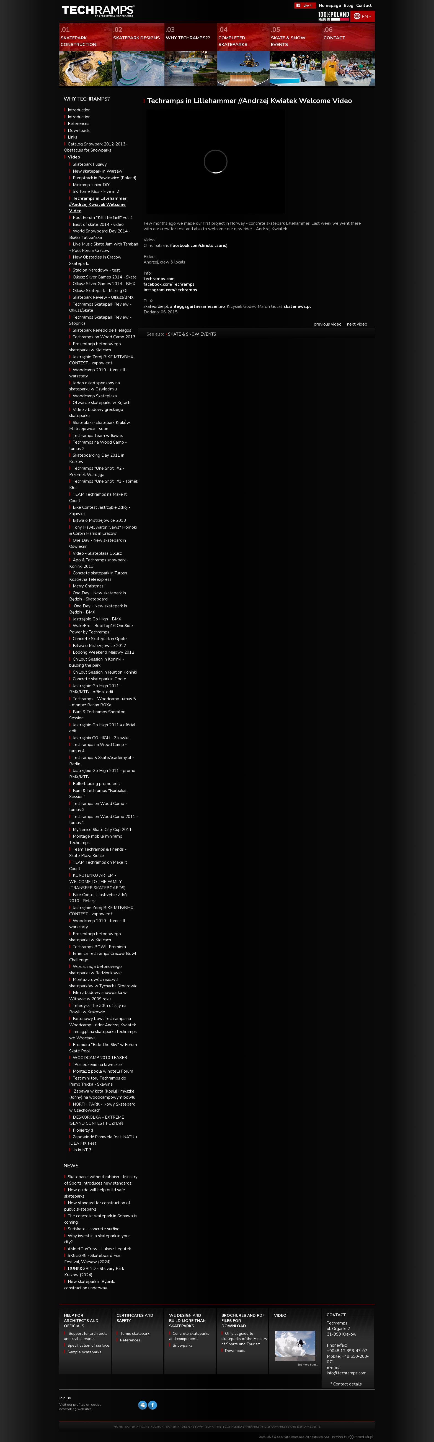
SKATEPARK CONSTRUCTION (144, 1427)
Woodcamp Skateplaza (95, 396)
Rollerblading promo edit (96, 783)
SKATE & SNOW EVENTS (192, 334)
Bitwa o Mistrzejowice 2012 (99, 645)
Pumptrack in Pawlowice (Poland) (104, 178)
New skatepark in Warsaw (97, 171)
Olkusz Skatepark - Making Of (100, 290)
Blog (348, 5)
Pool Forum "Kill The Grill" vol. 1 (103, 217)
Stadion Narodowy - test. (97, 270)
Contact (364, 5)
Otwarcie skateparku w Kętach (101, 402)
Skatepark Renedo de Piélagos (102, 330)
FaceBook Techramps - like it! (305, 5)
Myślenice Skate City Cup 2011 (102, 829)
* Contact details (346, 1384)
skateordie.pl (156, 306)
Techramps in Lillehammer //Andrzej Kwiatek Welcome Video (97, 205)
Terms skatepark (134, 1333)
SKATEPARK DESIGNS (180, 1427)
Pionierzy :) (83, 1130)
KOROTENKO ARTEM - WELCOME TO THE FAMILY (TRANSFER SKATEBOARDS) (97, 882)
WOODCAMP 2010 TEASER (100, 1057)
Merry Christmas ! (89, 586)
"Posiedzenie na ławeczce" (98, 1064)
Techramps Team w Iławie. (98, 435)
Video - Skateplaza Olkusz (97, 553)
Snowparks (183, 1345)
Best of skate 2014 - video (98, 224)
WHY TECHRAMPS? (210, 1427)
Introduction (79, 110)
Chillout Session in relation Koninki (105, 672)
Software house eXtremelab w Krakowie (360, 1437)
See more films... (308, 1365)
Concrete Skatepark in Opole (100, 638)
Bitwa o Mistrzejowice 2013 (99, 520)
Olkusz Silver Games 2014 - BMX (104, 284)
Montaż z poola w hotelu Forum (103, 1071)
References (78, 123)
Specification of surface (88, 1345)
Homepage (330, 5)
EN (365, 17)
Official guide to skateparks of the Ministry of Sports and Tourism (244, 1339)
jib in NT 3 (82, 1150)
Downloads (79, 130)
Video (74, 157)
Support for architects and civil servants (85, 1336)
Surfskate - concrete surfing (94, 1229)
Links (72, 137)
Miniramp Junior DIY (91, 185)
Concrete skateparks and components (189, 1336)
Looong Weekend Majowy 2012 (103, 652)
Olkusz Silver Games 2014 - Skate (105, 277)
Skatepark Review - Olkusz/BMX (103, 297)
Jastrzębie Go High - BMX (97, 619)
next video (357, 324)
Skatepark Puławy (90, 164)
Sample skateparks (84, 1352)
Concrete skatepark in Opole (99, 679)
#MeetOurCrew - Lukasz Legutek (99, 1249)
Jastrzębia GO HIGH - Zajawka (101, 738)
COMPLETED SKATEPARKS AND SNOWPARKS (255, 1427)
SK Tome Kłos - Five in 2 (96, 191)
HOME (118, 1427)
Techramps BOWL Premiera (99, 947)
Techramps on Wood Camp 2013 (104, 337)
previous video (328, 324)
